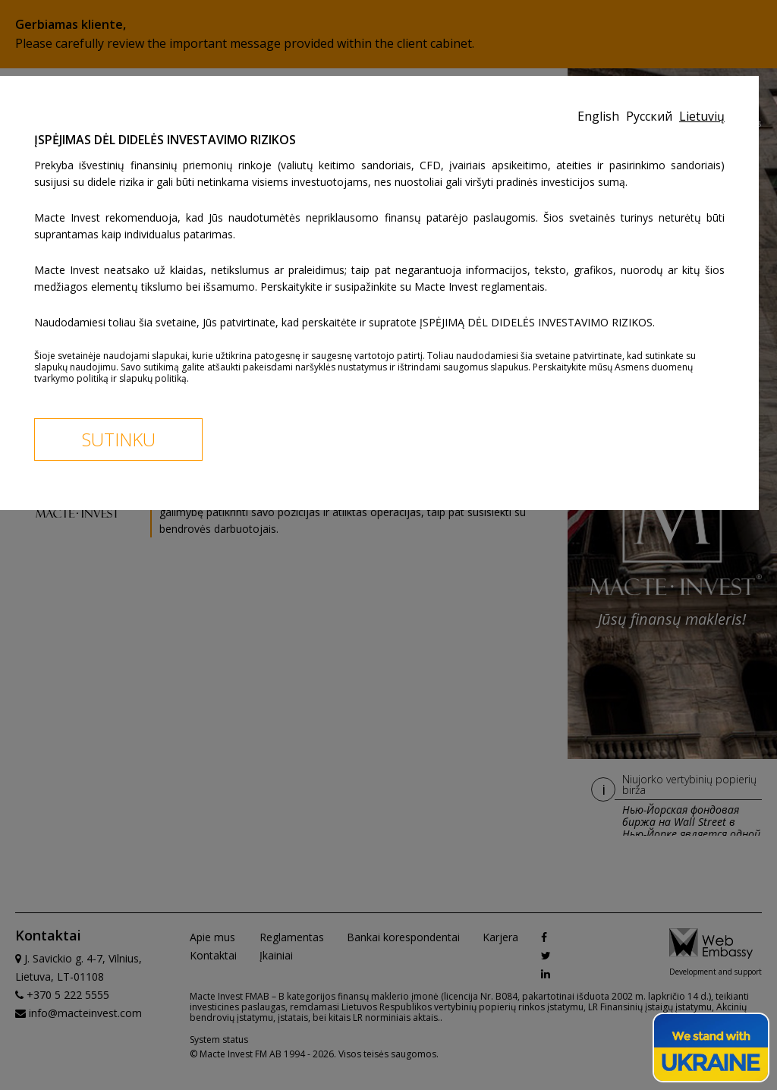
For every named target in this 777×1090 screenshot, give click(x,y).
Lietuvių (702, 116)
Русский (650, 116)
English (599, 116)
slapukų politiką (153, 378)
